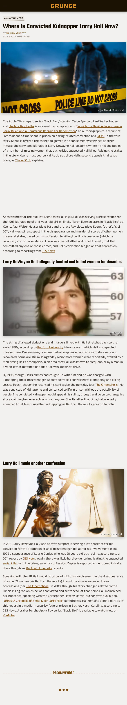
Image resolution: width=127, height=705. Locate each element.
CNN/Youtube (115, 333)
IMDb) (100, 136)
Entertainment (13, 18)
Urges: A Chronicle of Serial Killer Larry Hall (33, 600)
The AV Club (23, 160)
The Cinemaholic (106, 384)
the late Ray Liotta (21, 126)
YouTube (9, 615)
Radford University (50, 347)
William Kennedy (16, 33)
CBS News (48, 251)
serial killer (10, 563)
